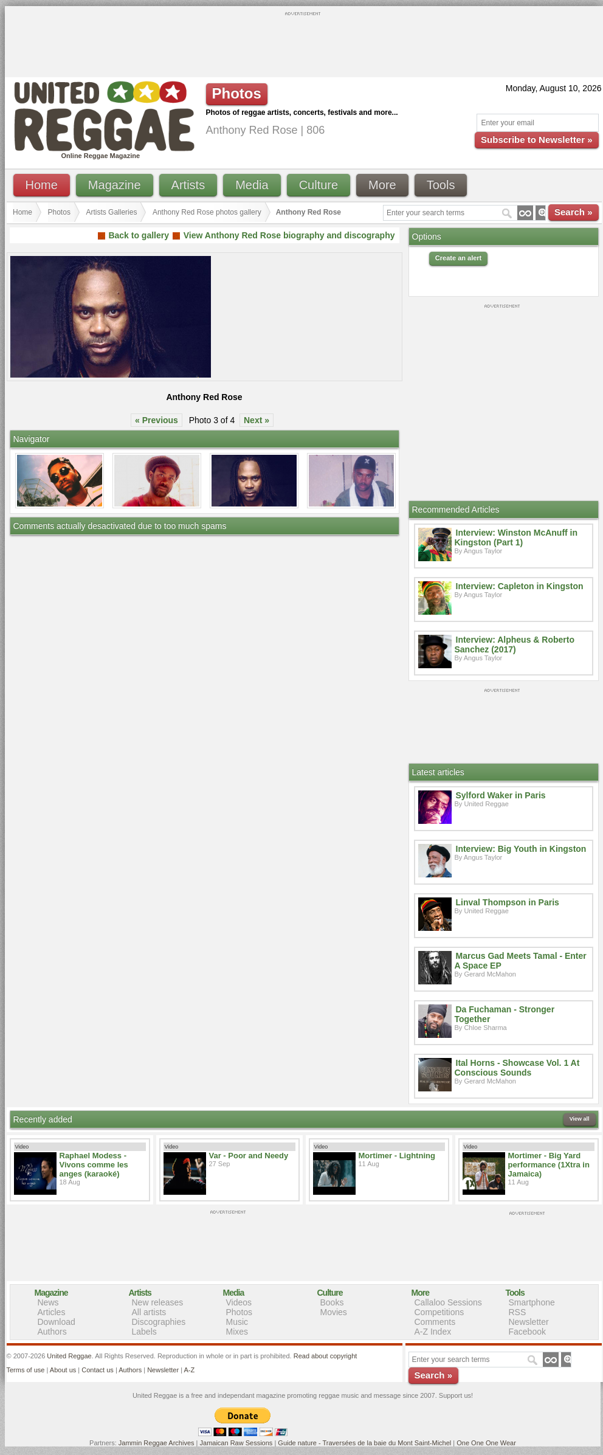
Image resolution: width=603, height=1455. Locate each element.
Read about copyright (325, 1356)
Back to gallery (138, 235)
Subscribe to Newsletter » (536, 139)
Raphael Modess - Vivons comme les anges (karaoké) (94, 1164)
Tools (441, 185)
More (382, 185)
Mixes (237, 1331)
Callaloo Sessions (448, 1302)
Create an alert (458, 257)
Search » (573, 212)
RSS (517, 1312)
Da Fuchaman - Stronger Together (505, 1014)
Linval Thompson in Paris (507, 902)
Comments (435, 1322)
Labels (144, 1331)
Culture (318, 185)
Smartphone (532, 1302)
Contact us (97, 1370)
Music (237, 1322)
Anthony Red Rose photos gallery (207, 212)
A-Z (189, 1370)
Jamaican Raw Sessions (236, 1442)
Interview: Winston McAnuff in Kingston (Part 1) (516, 537)
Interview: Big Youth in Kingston (521, 849)
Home (42, 185)
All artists (149, 1312)
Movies (333, 1312)
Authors (52, 1331)
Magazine (114, 185)
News (48, 1302)
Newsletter (529, 1322)
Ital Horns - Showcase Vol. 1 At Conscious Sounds (517, 1067)
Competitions (439, 1312)
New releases (158, 1302)
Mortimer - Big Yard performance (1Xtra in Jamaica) (549, 1164)
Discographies (159, 1322)
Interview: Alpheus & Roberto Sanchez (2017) (515, 644)
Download (56, 1322)
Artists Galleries (111, 212)
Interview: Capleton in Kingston (520, 586)
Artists (188, 185)
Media (251, 185)
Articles (52, 1312)
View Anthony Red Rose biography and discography (289, 235)
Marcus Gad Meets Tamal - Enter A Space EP (521, 960)
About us (63, 1370)
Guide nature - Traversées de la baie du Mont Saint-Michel (364, 1442)
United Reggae (69, 1356)
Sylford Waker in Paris (501, 795)
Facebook (527, 1331)
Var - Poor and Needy (249, 1155)
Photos (59, 212)
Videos (239, 1302)
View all (580, 1119)
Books (332, 1302)
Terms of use (26, 1370)
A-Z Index (433, 1331)
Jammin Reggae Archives (157, 1442)
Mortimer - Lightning (397, 1155)
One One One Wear (486, 1442)
